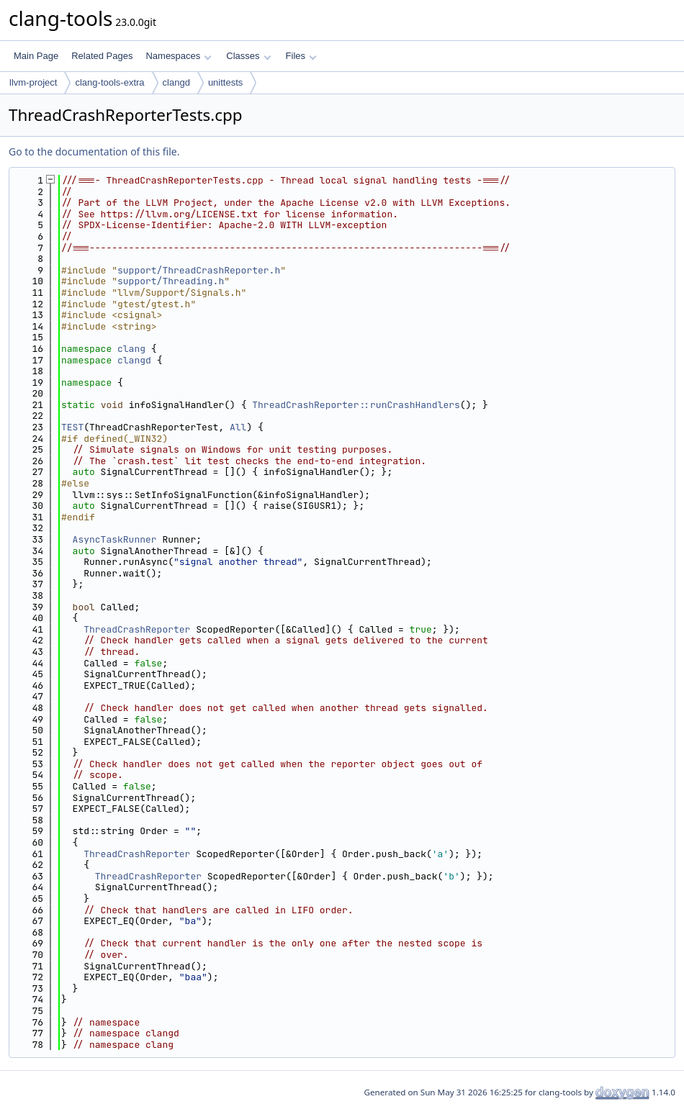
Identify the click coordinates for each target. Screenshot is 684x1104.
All (238, 427)
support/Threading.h (170, 281)
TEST (72, 427)
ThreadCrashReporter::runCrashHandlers (356, 405)
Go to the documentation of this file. (94, 151)
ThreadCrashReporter (137, 629)
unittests (225, 82)
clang (131, 349)
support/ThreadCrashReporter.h (198, 270)
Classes (248, 55)
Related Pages (101, 55)
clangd (176, 82)
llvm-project (33, 82)
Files (301, 55)
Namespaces (178, 55)
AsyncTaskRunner (115, 539)
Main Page (36, 55)
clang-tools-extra (109, 82)
